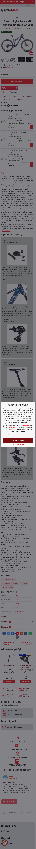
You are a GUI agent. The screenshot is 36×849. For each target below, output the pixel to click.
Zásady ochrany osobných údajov (18, 435)
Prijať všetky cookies (18, 440)
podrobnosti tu (25, 426)
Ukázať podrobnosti (18, 444)
